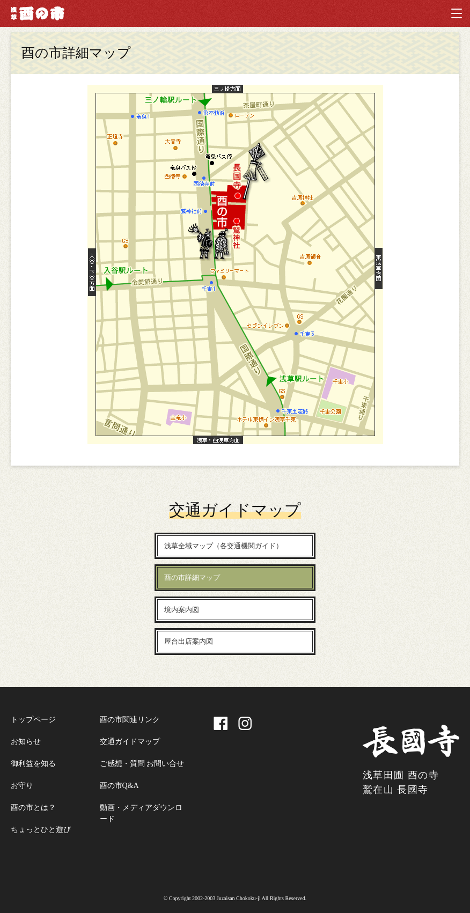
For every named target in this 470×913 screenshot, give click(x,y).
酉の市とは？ (33, 808)
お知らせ (26, 742)
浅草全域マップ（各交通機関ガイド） (223, 546)
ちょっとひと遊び (41, 830)
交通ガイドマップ (130, 742)
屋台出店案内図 (188, 641)
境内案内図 (181, 610)
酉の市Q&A (119, 786)
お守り (22, 786)
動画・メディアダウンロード (141, 813)
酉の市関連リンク (130, 720)
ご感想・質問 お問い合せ (142, 764)
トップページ (33, 720)
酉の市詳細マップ (192, 577)
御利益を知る (33, 764)
